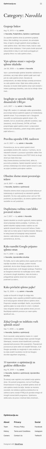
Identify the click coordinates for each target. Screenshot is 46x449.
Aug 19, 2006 (9, 370)
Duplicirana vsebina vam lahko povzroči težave (21, 210)
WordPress (19, 444)
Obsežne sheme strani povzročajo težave (22, 178)
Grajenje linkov (12, 26)
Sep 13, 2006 (9, 291)
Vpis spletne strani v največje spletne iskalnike (19, 63)
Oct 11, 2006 (8, 254)
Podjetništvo (17, 34)
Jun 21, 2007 (8, 143)
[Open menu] (41, 3)
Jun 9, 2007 (8, 183)
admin (21, 30)
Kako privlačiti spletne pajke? (19, 287)
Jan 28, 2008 (9, 68)
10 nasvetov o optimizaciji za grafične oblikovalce (19, 364)
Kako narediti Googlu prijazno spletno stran (20, 248)
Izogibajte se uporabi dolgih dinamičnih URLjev (19, 100)
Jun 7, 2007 (8, 216)
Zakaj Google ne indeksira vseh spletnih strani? (21, 323)
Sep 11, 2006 (9, 329)
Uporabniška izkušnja (21, 257)
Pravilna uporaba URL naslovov (21, 139)
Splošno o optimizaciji (31, 34)
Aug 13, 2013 (9, 30)
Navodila (8, 34)
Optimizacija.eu (10, 4)
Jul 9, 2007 (8, 106)
